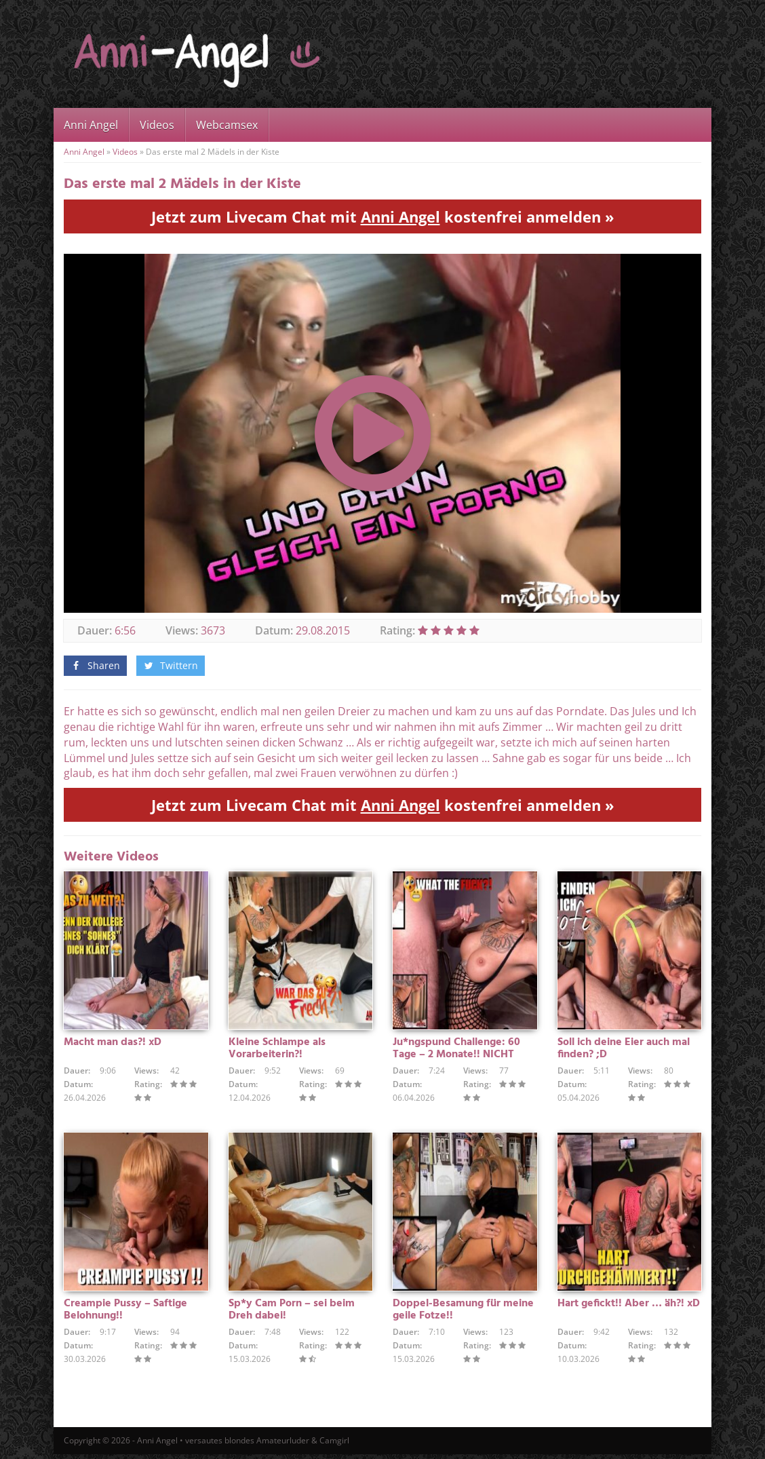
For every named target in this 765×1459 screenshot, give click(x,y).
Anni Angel (91, 124)
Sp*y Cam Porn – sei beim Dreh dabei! (292, 1314)
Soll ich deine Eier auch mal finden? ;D (623, 1050)
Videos (157, 124)
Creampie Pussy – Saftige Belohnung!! (125, 1314)
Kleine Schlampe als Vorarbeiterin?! (277, 1050)
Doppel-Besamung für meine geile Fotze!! (463, 1314)
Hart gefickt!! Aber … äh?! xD (628, 1307)
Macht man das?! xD (112, 1044)
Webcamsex (227, 124)
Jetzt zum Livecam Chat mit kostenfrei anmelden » (382, 216)
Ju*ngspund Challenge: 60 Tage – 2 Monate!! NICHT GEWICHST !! (456, 1057)
